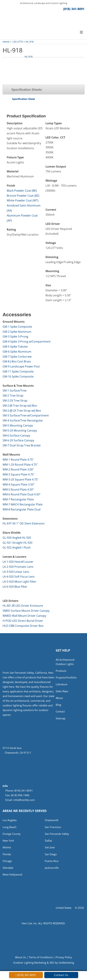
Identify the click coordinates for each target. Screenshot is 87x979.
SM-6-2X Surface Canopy (18, 441)
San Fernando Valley (57, 834)
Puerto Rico (51, 862)
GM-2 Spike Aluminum (17, 332)
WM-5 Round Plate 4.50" (18, 490)
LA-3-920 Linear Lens (16, 572)
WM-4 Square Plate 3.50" (18, 485)
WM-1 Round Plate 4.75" (18, 460)
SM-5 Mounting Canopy (18, 426)
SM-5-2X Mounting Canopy (20, 431)
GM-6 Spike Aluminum (17, 352)
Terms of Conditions (41, 959)
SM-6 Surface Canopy (16, 436)
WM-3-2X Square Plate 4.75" (20, 480)
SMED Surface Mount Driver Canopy (26, 611)
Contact (60, 713)
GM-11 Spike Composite (18, 372)
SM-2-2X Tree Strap (15, 401)
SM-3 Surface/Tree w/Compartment (26, 416)
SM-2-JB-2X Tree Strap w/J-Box (22, 411)
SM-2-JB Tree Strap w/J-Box (20, 406)
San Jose (50, 848)
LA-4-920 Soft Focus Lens (19, 577)
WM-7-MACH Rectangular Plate (23, 505)
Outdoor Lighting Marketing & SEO (33, 964)
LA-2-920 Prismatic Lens (18, 567)
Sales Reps (62, 692)
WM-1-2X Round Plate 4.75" (20, 465)
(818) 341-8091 (73, 9)
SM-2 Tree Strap (13, 396)
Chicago (7, 862)
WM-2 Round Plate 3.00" (18, 470)
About (59, 699)
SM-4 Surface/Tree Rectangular (23, 421)
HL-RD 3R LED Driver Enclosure (23, 606)
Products (61, 671)
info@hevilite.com (24, 800)
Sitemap (60, 720)
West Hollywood (12, 876)
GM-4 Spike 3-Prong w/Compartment (27, 342)
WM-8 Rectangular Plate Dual (21, 510)
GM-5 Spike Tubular (15, 347)
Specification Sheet (23, 99)
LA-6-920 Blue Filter (15, 587)
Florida (7, 855)
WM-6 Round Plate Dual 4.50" (21, 495)
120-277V (17, 41)
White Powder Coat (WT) (22, 201)
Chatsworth (51, 820)
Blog (58, 706)
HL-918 (30, 41)
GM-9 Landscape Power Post (21, 367)
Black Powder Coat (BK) (22, 191)
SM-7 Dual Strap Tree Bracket (22, 446)
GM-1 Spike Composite (17, 327)
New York (8, 841)
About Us (20, 959)
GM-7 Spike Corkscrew (17, 357)
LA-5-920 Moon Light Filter (19, 582)
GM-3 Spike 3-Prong (15, 337)
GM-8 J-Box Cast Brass (17, 362)
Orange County (12, 834)
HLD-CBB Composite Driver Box (23, 626)
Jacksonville (52, 869)
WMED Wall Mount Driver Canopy (24, 616)
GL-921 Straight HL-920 (17, 543)
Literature (61, 685)
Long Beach (9, 827)
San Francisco (53, 827)
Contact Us (61, 975)
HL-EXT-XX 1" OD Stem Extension (24, 524)
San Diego (51, 855)
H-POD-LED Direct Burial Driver (23, 621)
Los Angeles (10, 820)
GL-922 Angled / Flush (17, 548)
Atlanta (7, 848)
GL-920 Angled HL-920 (17, 538)
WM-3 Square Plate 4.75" (18, 475)
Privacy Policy (64, 959)
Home (6, 41)
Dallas (48, 841)
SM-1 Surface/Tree (14, 391)
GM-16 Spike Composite (18, 377)
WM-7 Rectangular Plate (18, 500)
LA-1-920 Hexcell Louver (18, 562)
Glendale (8, 869)
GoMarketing (66, 964)
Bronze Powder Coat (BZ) (23, 196)
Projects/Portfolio (66, 678)
